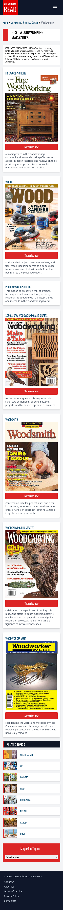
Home (5, 23)
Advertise (9, 886)
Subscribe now (32, 147)
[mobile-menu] (56, 7)
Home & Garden (30, 23)
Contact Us (10, 900)
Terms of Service (13, 891)
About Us (9, 881)
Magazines (16, 23)
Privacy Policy (11, 896)
